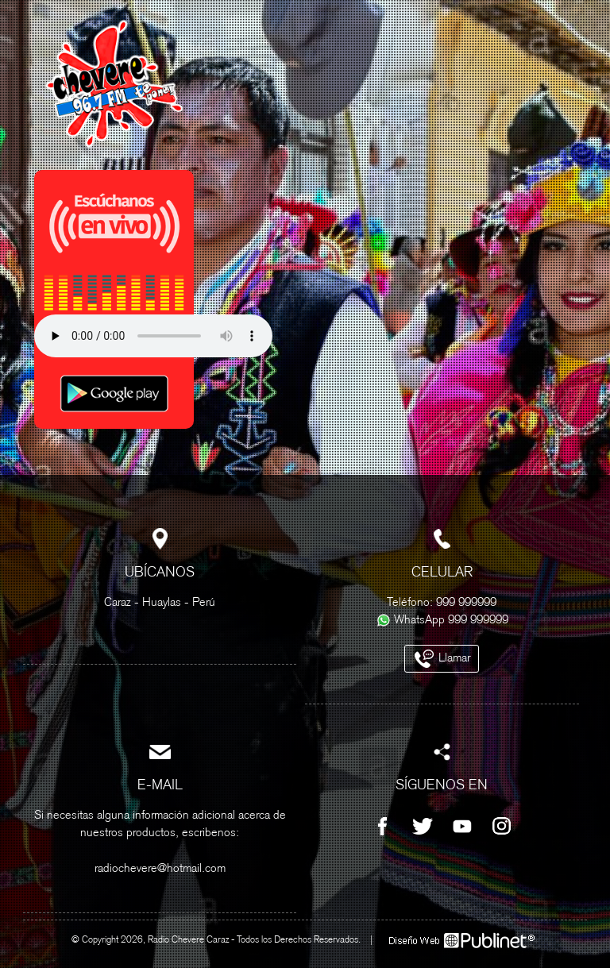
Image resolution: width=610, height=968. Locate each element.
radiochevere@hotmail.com (160, 869)
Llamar (441, 658)
